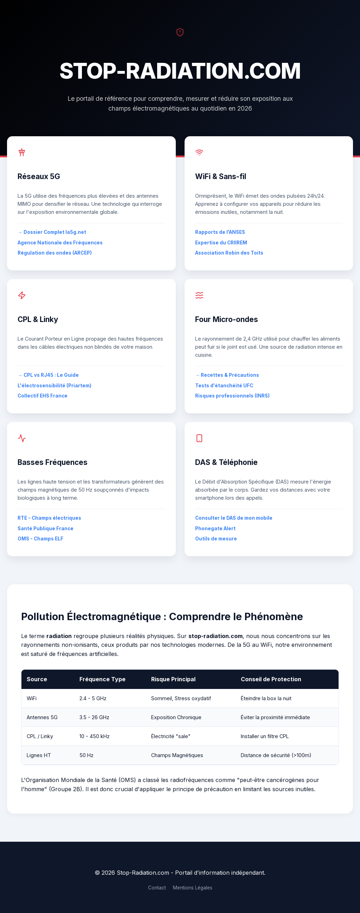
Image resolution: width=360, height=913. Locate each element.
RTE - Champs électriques (49, 518)
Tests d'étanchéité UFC (224, 385)
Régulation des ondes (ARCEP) (55, 253)
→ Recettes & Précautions (227, 375)
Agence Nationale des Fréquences (60, 242)
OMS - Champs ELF (40, 538)
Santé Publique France (45, 528)
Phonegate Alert (215, 528)
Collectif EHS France (43, 396)
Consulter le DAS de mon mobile (233, 518)
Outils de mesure (216, 538)
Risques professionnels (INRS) (232, 396)
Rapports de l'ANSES (220, 232)
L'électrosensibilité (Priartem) (54, 385)
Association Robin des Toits (229, 253)
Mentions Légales (192, 888)
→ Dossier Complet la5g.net (52, 232)
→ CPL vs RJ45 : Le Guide (48, 375)
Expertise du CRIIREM (221, 242)
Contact (157, 888)
